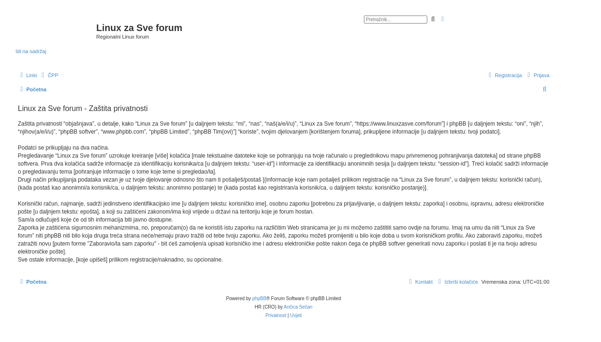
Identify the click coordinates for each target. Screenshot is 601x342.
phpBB (259, 298)
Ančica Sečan (298, 307)
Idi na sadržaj (30, 51)
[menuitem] (49, 75)
